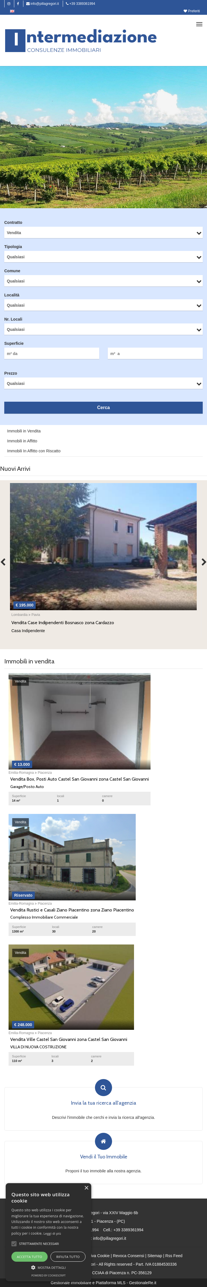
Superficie (14, 343)
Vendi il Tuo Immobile (103, 1157)
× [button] (86, 1188)
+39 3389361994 (80, 4)
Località (11, 295)
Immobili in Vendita (24, 431)
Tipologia (13, 246)
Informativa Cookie (93, 1255)
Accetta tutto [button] (29, 1257)
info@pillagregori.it (42, 4)
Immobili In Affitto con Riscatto (33, 451)
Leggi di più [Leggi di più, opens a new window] (52, 1233)
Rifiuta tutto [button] (68, 1257)
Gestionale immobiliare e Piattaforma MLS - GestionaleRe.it (103, 1282)
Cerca (103, 407)
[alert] (48, 1232)
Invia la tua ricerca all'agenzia (103, 1103)
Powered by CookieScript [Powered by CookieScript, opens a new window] (48, 1275)
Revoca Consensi (128, 1255)
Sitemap (154, 1255)
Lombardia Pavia (25, 615)
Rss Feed (173, 1255)
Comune (12, 271)
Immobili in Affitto (22, 441)
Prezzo (10, 373)
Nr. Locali (13, 319)
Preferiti (192, 11)
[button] (14, 1243)
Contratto (13, 222)
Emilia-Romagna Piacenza (30, 773)
